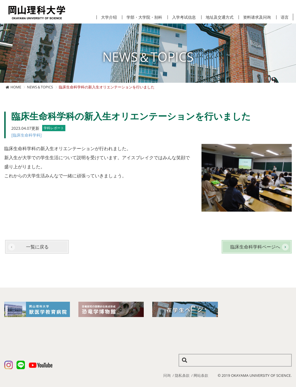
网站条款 (201, 375)
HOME (15, 87)
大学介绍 (109, 17)
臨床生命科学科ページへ (255, 247)
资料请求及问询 (257, 17)
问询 (167, 375)
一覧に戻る (37, 247)
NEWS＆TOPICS (40, 87)
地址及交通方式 (219, 17)
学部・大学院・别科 (144, 17)
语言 (285, 17)
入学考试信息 (184, 17)
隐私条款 (182, 375)
